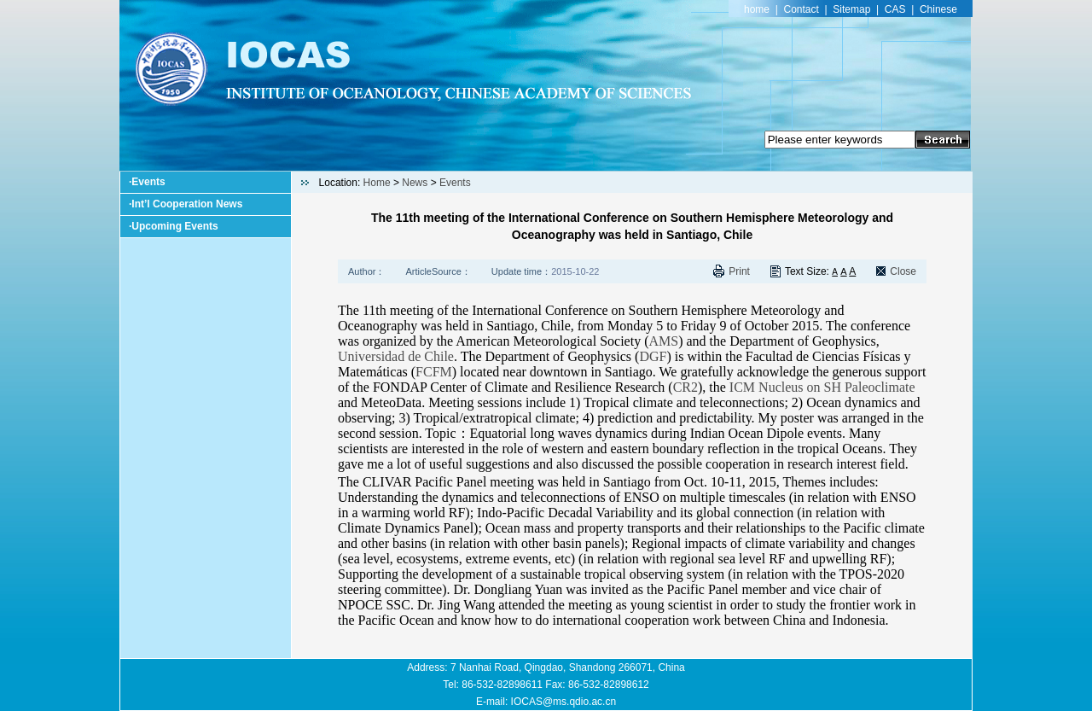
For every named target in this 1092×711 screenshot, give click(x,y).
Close (903, 271)
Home (377, 183)
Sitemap (851, 9)
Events (148, 182)
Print (739, 271)
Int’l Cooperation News (186, 204)
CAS (895, 9)
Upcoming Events (174, 226)
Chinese (938, 9)
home (757, 9)
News (414, 183)
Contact (801, 9)
